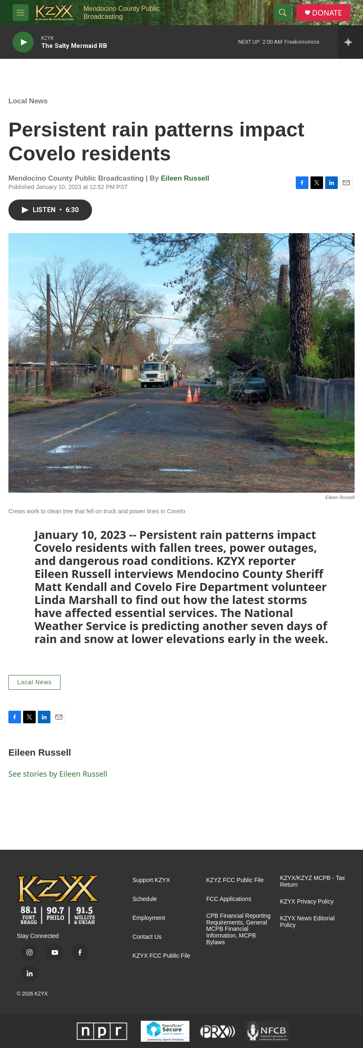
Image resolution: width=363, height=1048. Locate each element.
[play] (23, 42)
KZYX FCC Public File (161, 956)
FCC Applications (228, 899)
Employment (148, 918)
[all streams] (350, 42)
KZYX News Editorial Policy (307, 921)
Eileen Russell (185, 178)
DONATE (327, 12)
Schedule (144, 899)
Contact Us (146, 937)
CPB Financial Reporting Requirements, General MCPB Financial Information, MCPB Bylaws (238, 929)
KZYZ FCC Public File (235, 880)
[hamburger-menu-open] (21, 12)
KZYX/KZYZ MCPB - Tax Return (312, 881)
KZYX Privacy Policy (307, 901)
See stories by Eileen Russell (57, 774)
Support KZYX (151, 880)
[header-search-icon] (282, 12)
